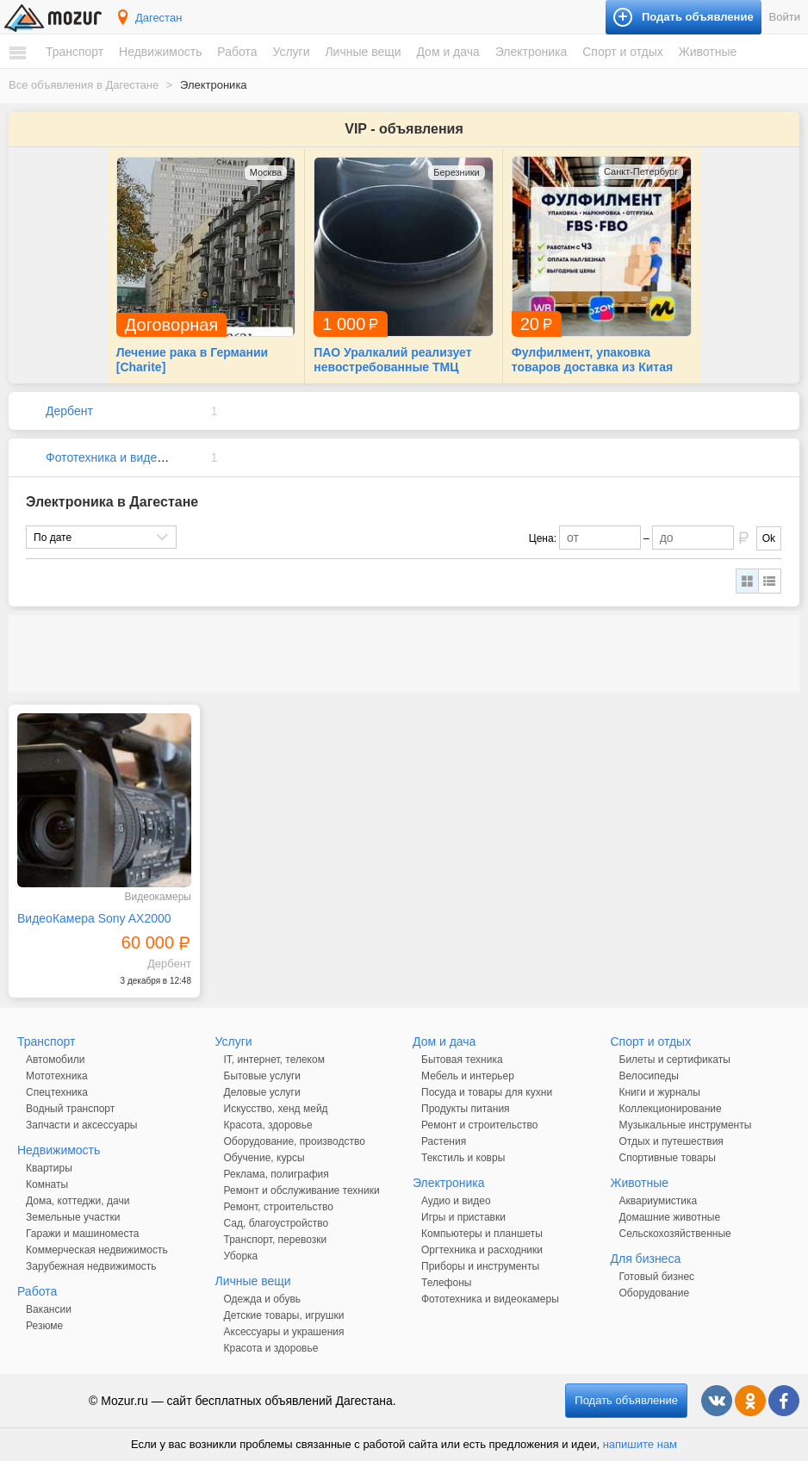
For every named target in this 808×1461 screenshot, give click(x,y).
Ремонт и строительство (479, 1125)
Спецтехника (57, 1092)
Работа (237, 52)
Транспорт (74, 52)
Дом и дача (447, 52)
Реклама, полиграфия (276, 1174)
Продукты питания (465, 1109)
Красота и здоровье (271, 1348)
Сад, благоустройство (276, 1223)
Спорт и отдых (622, 52)
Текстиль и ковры (463, 1158)
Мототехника (57, 1076)
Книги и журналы (659, 1092)
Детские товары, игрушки (284, 1315)
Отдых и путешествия (671, 1141)
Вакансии (48, 1309)
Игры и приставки (463, 1217)
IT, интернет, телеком (274, 1060)
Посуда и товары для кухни (486, 1092)
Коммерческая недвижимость (97, 1250)
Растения (443, 1141)
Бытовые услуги (262, 1076)
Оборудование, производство (294, 1141)
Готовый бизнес (657, 1277)
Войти (784, 16)
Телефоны (446, 1283)
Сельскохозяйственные (675, 1234)
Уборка (241, 1256)
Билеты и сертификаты (674, 1060)
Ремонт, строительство (278, 1207)
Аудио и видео (456, 1201)
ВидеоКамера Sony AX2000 (94, 918)
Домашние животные (670, 1217)
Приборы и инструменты (480, 1266)
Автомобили (55, 1060)
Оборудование (654, 1293)
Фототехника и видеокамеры (126, 457)
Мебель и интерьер (467, 1076)
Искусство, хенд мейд (276, 1109)
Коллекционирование (670, 1109)
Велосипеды (649, 1076)
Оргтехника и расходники (482, 1250)
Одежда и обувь (262, 1299)
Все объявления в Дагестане (83, 84)
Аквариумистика (658, 1201)
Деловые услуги (262, 1092)
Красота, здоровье (268, 1125)
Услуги (290, 52)
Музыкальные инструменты (685, 1125)
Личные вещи (363, 52)
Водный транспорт (70, 1109)
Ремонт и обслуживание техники (302, 1190)
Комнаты (47, 1184)
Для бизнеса (646, 1258)
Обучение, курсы (264, 1158)
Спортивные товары (667, 1158)
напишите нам (640, 1444)
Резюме (44, 1326)
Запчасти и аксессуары (82, 1125)
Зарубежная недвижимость (91, 1266)
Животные (708, 52)
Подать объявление (626, 1400)
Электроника (531, 52)
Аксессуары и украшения (284, 1332)
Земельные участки (73, 1217)
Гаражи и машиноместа (82, 1234)
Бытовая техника (462, 1060)
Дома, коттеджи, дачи (77, 1201)
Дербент (69, 411)
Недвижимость (160, 52)
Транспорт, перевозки (275, 1240)
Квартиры (49, 1168)
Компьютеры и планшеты (482, 1234)
